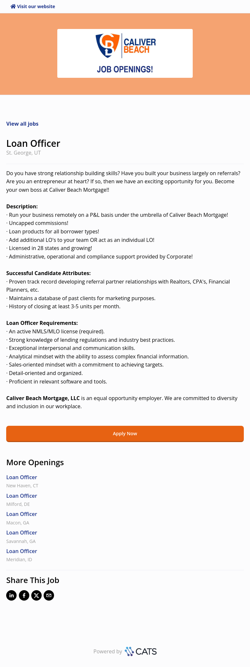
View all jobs (22, 123)
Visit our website (32, 6)
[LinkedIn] (11, 596)
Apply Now (125, 433)
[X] (36, 596)
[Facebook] (24, 596)
